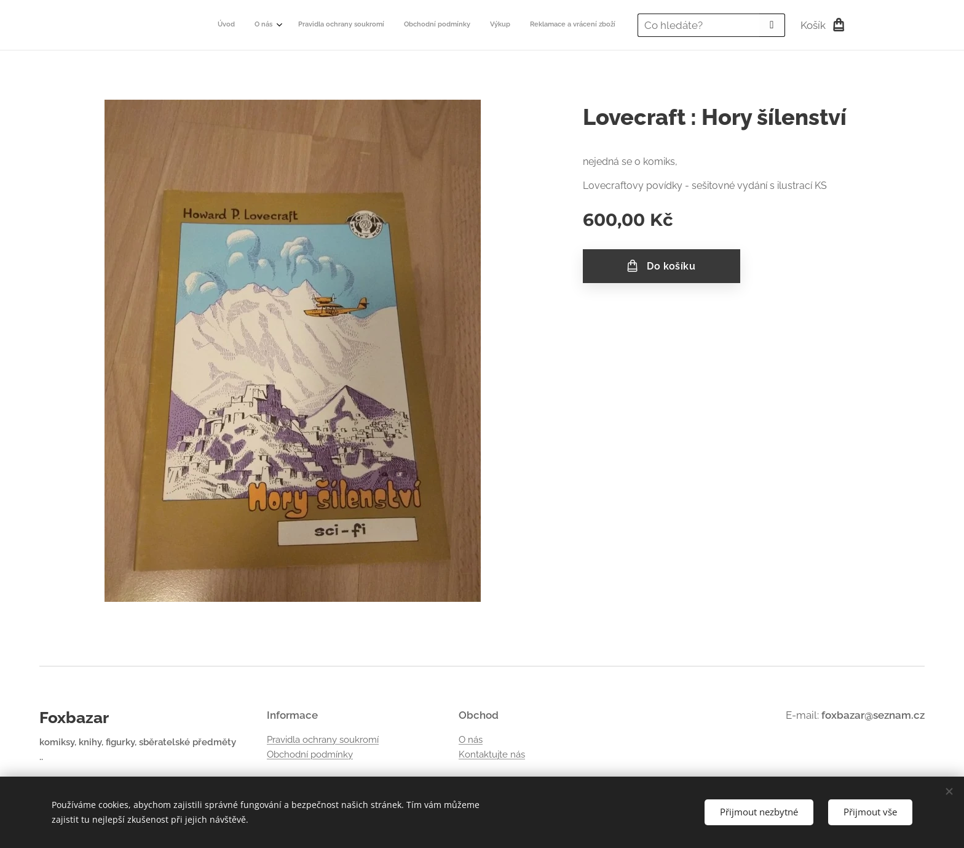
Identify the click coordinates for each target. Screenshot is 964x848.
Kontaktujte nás (492, 754)
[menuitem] (514, 25)
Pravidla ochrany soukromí (323, 739)
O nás (471, 739)
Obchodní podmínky (310, 754)
